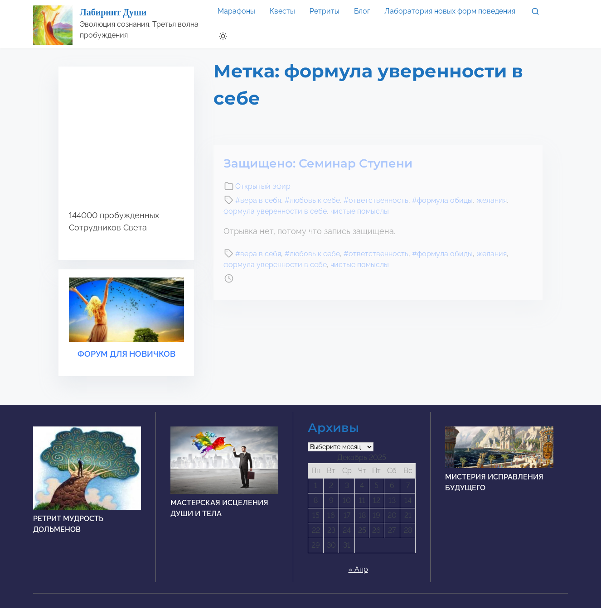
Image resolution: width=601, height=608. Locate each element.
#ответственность (376, 200)
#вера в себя (258, 200)
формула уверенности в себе (275, 211)
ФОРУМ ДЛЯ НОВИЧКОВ (126, 354)
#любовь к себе (312, 200)
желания (491, 200)
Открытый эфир (263, 186)
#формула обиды (442, 200)
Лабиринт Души (113, 12)
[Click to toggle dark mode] (223, 36)
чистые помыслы (359, 211)
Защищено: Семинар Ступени (317, 163)
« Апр (358, 569)
